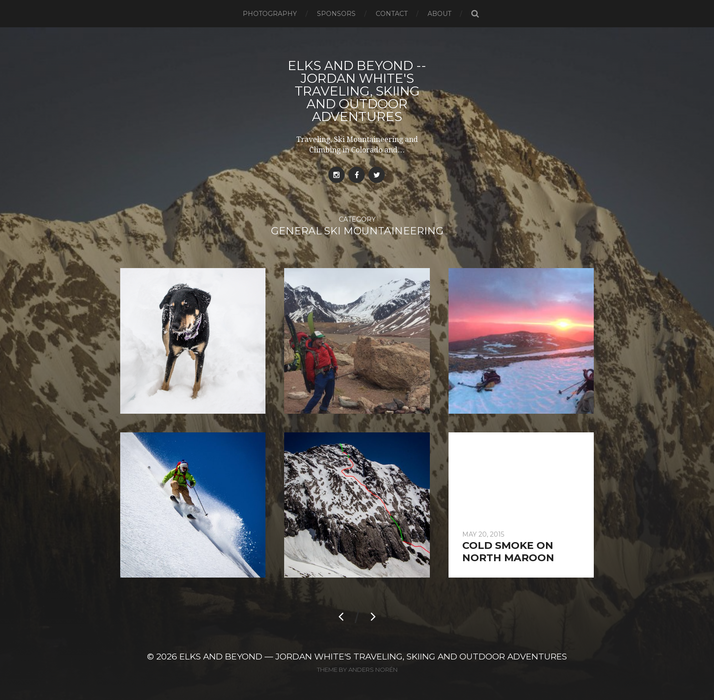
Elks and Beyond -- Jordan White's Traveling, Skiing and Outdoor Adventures (357, 91)
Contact (392, 14)
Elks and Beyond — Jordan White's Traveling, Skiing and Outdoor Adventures (373, 656)
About (439, 14)
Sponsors (336, 14)
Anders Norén (373, 669)
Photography (270, 14)
